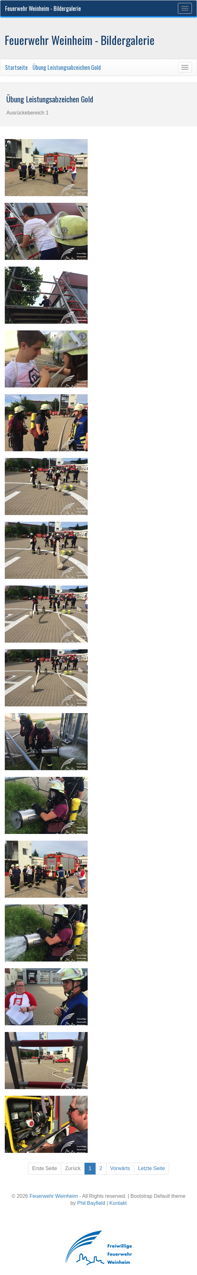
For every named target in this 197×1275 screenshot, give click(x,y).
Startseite (16, 67)
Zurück (73, 1168)
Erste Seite (44, 1168)
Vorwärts (120, 1168)
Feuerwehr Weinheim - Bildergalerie (43, 8)
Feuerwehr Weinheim (53, 1196)
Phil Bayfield (91, 1203)
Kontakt (118, 1203)
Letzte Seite (151, 1168)
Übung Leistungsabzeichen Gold (67, 67)
